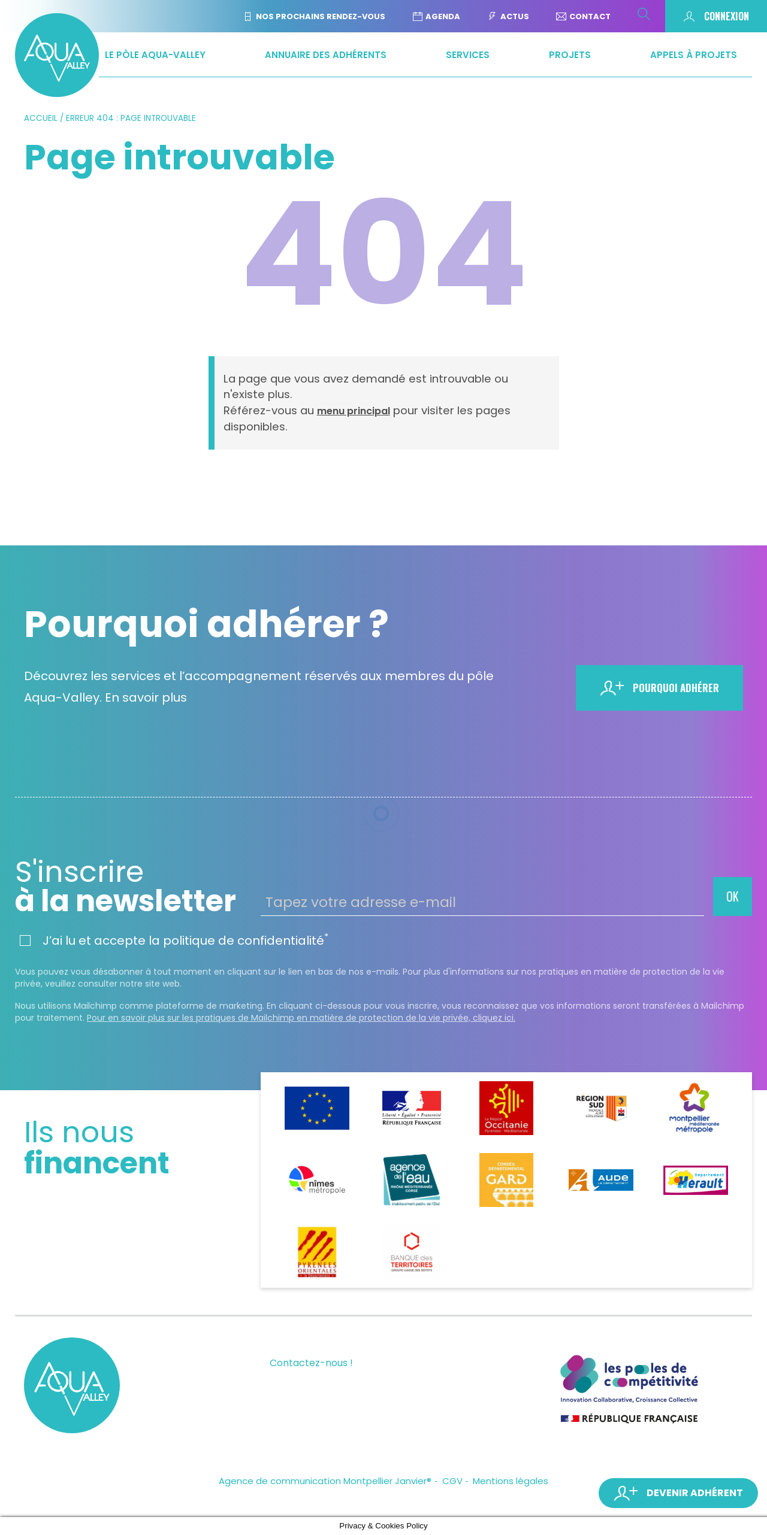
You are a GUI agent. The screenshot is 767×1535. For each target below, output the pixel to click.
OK (732, 896)
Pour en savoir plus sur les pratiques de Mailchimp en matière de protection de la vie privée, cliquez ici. (301, 1018)
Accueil (41, 118)
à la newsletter (133, 886)
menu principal (353, 411)
